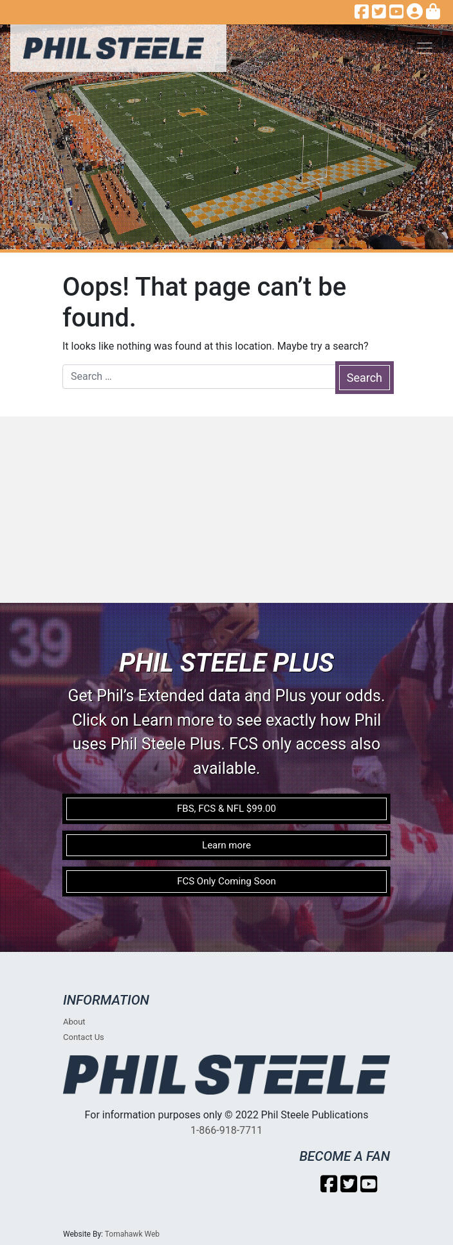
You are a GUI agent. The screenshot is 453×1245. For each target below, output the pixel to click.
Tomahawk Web (132, 1234)
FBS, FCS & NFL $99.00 (226, 808)
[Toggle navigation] (425, 48)
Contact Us (83, 1037)
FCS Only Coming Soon (226, 881)
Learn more (226, 845)
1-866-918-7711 (226, 1130)
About (74, 1021)
